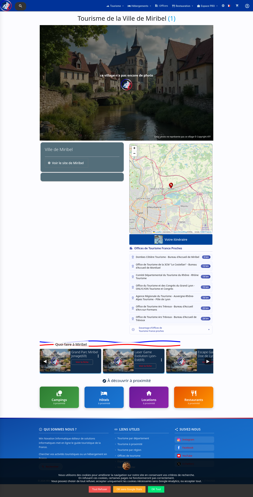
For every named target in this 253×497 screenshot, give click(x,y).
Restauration (183, 6)
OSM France (205, 232)
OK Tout (156, 489)
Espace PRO (207, 6)
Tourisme (115, 6)
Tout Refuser (99, 489)
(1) (171, 18)
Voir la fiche (82, 375)
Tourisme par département (131, 451)
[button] (171, 186)
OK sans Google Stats (129, 489)
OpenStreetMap (180, 232)
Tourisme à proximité (128, 457)
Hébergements (140, 6)
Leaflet (157, 232)
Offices (161, 5)
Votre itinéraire (170, 239)
